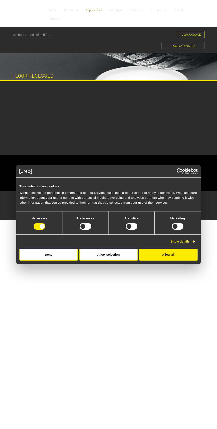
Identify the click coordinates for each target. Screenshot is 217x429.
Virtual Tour (159, 8)
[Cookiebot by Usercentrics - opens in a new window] (180, 171)
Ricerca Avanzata (183, 35)
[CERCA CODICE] (92, 23)
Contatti (199, 8)
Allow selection (108, 254)
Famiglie (118, 8)
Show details (180, 241)
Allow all (168, 254)
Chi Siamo (74, 8)
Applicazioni (96, 8)
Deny (48, 254)
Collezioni (137, 8)
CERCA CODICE (191, 24)
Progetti (180, 8)
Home (55, 8)
